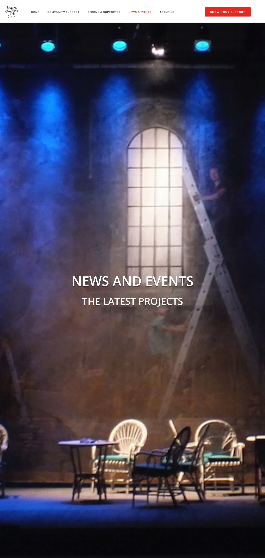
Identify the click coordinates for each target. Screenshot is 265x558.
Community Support (63, 11)
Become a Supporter (103, 11)
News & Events (140, 11)
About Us (167, 11)
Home (35, 11)
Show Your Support (227, 11)
